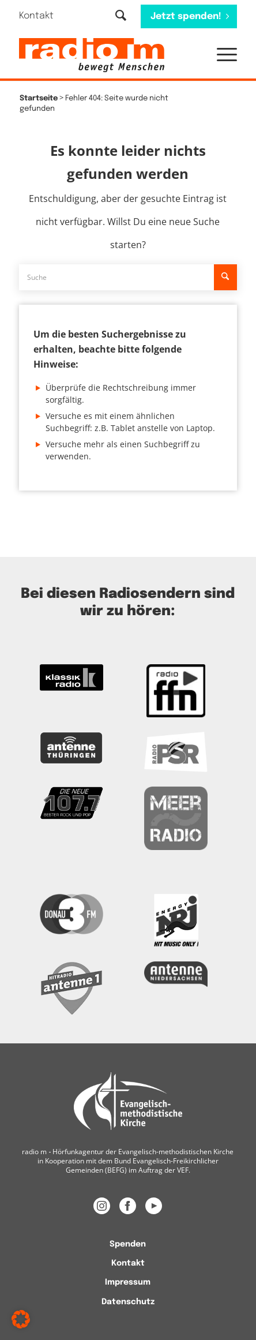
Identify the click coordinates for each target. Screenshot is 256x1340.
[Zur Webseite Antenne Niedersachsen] (176, 974)
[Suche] (120, 16)
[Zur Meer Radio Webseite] (176, 818)
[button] (221, 55)
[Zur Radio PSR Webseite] (176, 752)
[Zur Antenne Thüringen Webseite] (71, 748)
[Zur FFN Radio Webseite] (176, 690)
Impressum (127, 1282)
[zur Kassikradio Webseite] (71, 677)
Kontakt (36, 16)
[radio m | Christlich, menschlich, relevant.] (106, 55)
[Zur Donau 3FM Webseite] (71, 914)
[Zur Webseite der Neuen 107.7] (71, 803)
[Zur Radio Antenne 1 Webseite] (71, 988)
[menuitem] (43, 16)
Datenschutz (128, 1302)
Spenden (128, 1244)
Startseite (39, 98)
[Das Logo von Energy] (176, 920)
